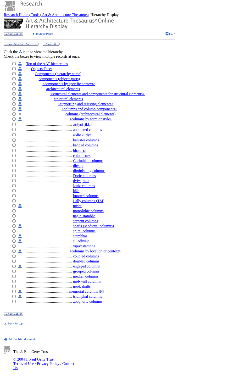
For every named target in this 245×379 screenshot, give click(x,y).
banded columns (85, 145)
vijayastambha (84, 246)
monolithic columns (88, 211)
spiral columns (84, 231)
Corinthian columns (88, 161)
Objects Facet (41, 69)
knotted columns (85, 196)
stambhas (80, 236)
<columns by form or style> (90, 119)
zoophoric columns (87, 301)
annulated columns (87, 130)
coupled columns (86, 256)
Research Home (16, 15)
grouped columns (86, 271)
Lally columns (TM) (88, 201)
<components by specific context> (68, 84)
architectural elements (63, 89)
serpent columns (85, 221)
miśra (77, 206)
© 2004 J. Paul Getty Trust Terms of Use (33, 361)
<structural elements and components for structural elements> (97, 94)
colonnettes (81, 156)
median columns (85, 276)
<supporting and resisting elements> (85, 104)
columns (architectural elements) (90, 114)
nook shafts (81, 286)
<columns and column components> (89, 109)
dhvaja (78, 166)
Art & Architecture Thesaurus (65, 15)
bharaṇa (79, 151)
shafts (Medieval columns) (93, 226)
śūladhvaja (81, 241)
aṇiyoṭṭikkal (83, 125)
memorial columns (83, 291)
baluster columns (86, 140)
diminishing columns (89, 171)
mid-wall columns (87, 281)
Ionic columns (84, 186)
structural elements (68, 99)
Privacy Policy (48, 364)
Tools (35, 15)
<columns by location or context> (95, 251)
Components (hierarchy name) (58, 74)
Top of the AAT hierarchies (47, 64)
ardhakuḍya (82, 135)
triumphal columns (87, 296)
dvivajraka (81, 181)
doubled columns (86, 261)
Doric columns (84, 176)
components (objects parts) (59, 79)
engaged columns (86, 266)
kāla (76, 191)
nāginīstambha (84, 216)
